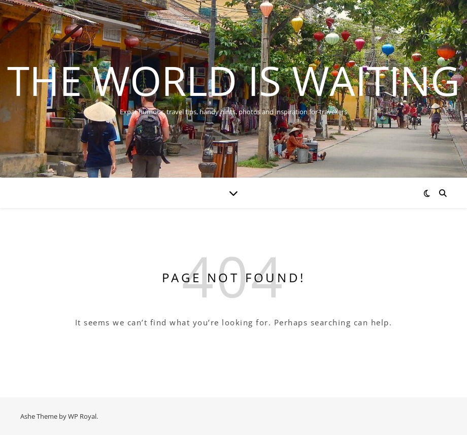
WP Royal (82, 416)
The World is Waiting (233, 80)
